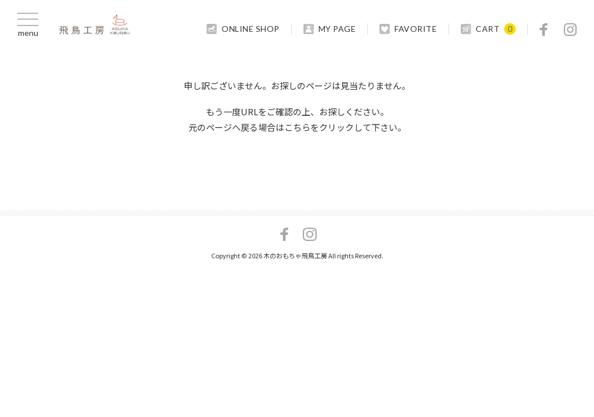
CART (487, 29)
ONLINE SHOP (251, 29)
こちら (297, 127)
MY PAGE (337, 29)
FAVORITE (415, 29)
